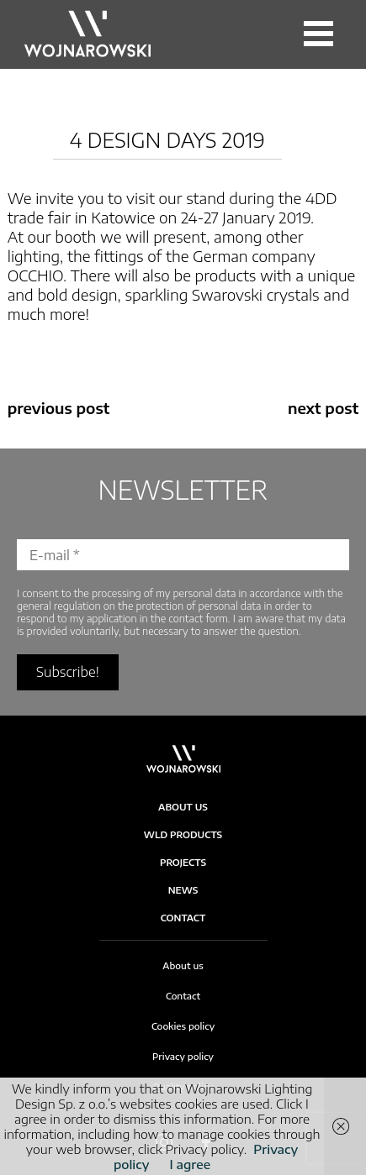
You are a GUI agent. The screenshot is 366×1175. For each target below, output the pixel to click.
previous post (59, 407)
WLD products (183, 834)
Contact (183, 917)
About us (182, 965)
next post (323, 407)
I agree (189, 1164)
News (183, 889)
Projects (183, 862)
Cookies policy (183, 1025)
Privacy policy (183, 1056)
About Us (183, 806)
